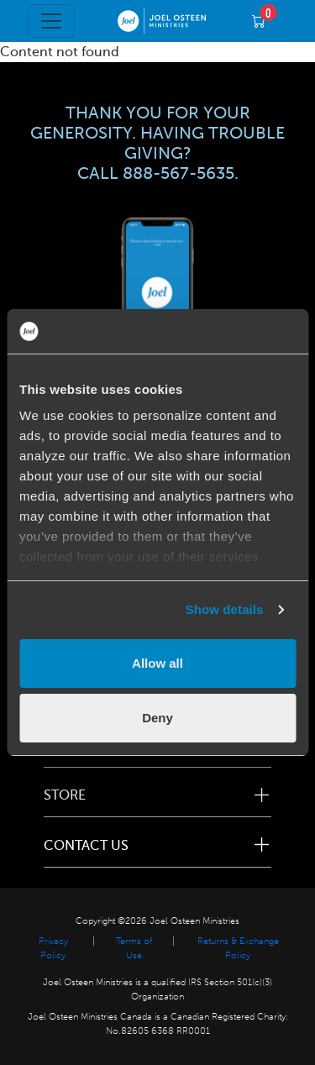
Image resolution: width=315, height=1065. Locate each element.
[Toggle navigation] (51, 21)
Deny (157, 718)
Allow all (157, 663)
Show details (225, 609)
